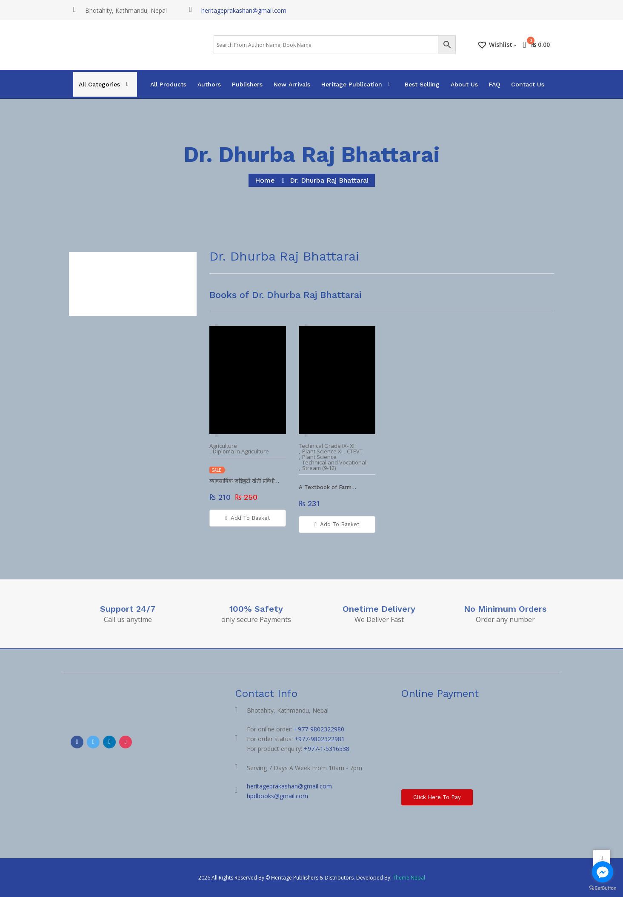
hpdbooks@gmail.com (277, 796)
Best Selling (422, 84)
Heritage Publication (351, 84)
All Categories (99, 84)
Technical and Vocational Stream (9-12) (334, 465)
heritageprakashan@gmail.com (243, 10)
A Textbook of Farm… (327, 487)
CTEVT (355, 451)
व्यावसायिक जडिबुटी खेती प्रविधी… (244, 481)
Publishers (247, 84)
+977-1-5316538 (326, 749)
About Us (464, 84)
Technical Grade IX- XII (327, 446)
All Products (168, 84)
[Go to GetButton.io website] (602, 888)
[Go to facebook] (602, 872)
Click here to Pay (437, 797)
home (265, 180)
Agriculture (223, 446)
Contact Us (527, 84)
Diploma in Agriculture (241, 451)
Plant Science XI (322, 451)
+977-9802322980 (319, 729)
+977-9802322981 (319, 739)
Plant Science (319, 457)
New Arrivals (292, 84)
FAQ (494, 84)
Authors (209, 84)
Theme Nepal (409, 877)
